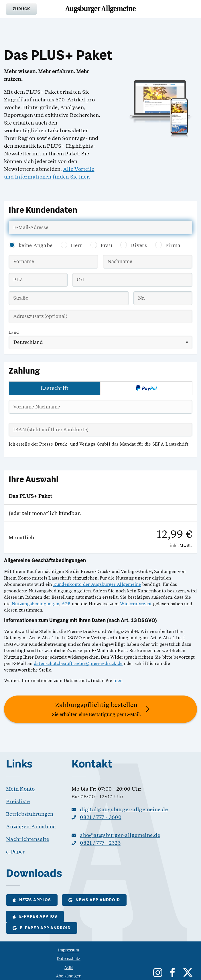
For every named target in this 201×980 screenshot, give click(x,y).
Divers (138, 245)
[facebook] (172, 972)
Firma (172, 245)
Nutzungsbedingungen (35, 603)
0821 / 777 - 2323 (100, 843)
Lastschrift (55, 388)
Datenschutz (68, 959)
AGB (66, 603)
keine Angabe (35, 245)
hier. (118, 680)
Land (14, 332)
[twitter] (187, 972)
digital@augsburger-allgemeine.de (124, 809)
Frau (106, 245)
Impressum (68, 950)
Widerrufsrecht (136, 603)
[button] (21, 9)
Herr (76, 245)
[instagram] (157, 972)
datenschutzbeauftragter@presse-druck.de (78, 663)
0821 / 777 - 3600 (100, 817)
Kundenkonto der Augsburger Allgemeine (97, 584)
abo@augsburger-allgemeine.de (120, 835)
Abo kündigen (68, 976)
